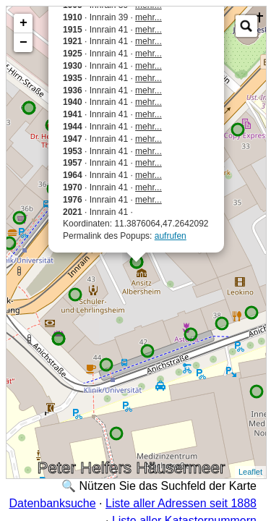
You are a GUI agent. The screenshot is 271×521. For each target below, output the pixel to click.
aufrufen (170, 236)
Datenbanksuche (52, 503)
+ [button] (23, 23)
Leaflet (250, 471)
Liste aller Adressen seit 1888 (181, 503)
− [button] (23, 42)
